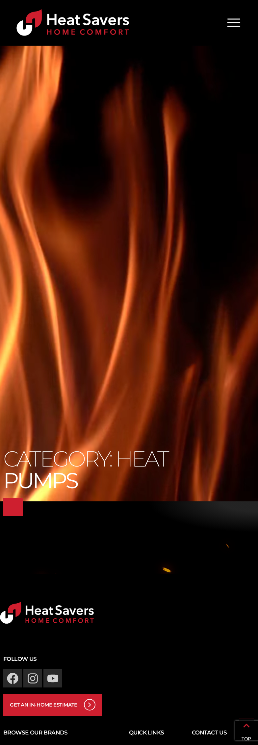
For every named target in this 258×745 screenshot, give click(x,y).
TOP (246, 739)
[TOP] (246, 725)
